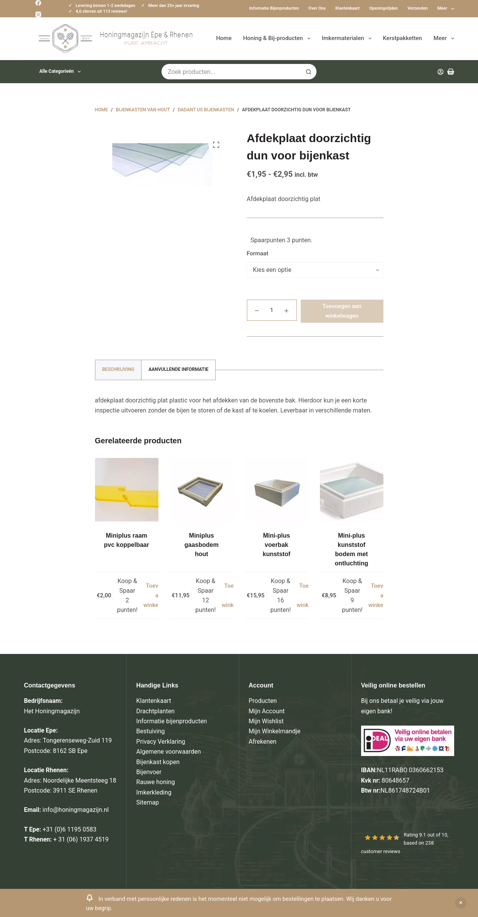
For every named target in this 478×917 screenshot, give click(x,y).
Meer (445, 8)
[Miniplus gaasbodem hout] (201, 489)
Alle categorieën (61, 71)
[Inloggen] (440, 72)
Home (224, 38)
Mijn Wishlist (266, 721)
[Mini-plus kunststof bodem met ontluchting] (351, 489)
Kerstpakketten (402, 38)
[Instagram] (38, 14)
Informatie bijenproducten (274, 8)
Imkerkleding (153, 792)
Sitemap (147, 802)
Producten (263, 700)
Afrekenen (262, 741)
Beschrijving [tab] (118, 369)
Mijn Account (267, 711)
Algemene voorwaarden (168, 751)
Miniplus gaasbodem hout (202, 544)
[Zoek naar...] (231, 71)
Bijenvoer (149, 772)
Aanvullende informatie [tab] (178, 369)
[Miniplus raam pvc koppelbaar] (126, 489)
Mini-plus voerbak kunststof (276, 544)
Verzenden (418, 8)
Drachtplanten (155, 711)
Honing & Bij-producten (278, 38)
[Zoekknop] (308, 71)
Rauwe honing (155, 782)
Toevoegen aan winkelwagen (341, 311)
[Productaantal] (272, 310)
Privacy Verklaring (160, 741)
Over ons (317, 8)
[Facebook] (38, 3)
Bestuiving (150, 731)
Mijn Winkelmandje (275, 731)
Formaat (257, 253)
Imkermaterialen (348, 38)
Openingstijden (383, 8)
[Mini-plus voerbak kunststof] (276, 489)
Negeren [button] (460, 903)
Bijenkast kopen (158, 762)
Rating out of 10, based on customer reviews (404, 843)
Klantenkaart (347, 8)
